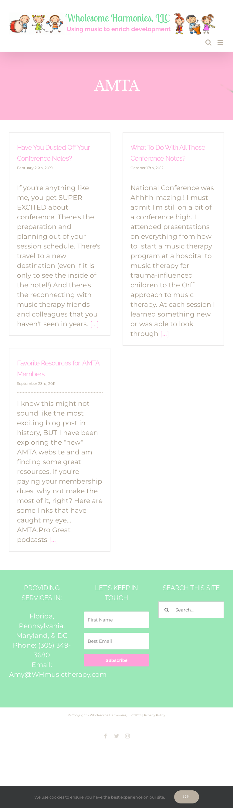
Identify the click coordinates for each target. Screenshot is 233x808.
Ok (186, 796)
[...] (94, 324)
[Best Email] (116, 641)
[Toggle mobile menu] (221, 42)
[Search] (166, 609)
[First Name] (116, 619)
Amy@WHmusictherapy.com (57, 674)
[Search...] (191, 609)
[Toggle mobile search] (208, 42)
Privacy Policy (154, 715)
